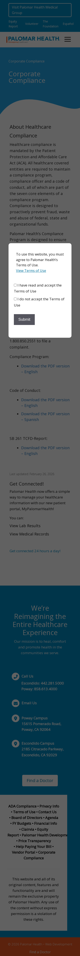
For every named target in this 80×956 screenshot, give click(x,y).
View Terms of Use (31, 270)
